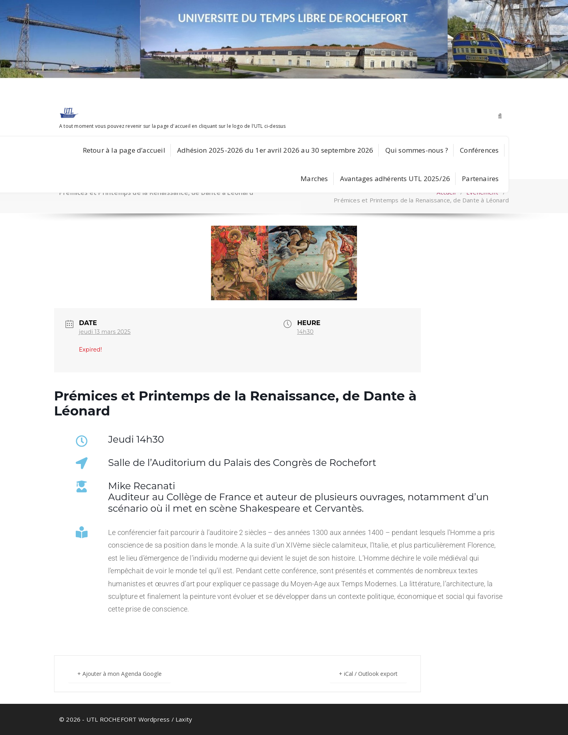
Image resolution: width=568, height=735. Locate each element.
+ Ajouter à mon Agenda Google (123, 673)
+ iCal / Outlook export (364, 673)
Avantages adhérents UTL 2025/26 (395, 178)
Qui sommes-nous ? (416, 150)
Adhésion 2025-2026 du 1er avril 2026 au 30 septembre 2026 (275, 150)
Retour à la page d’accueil (124, 150)
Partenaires (480, 178)
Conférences (479, 150)
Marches (314, 178)
